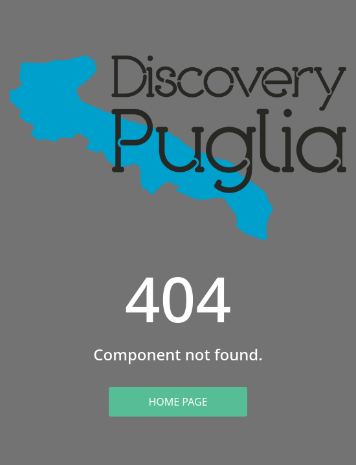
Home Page (177, 402)
